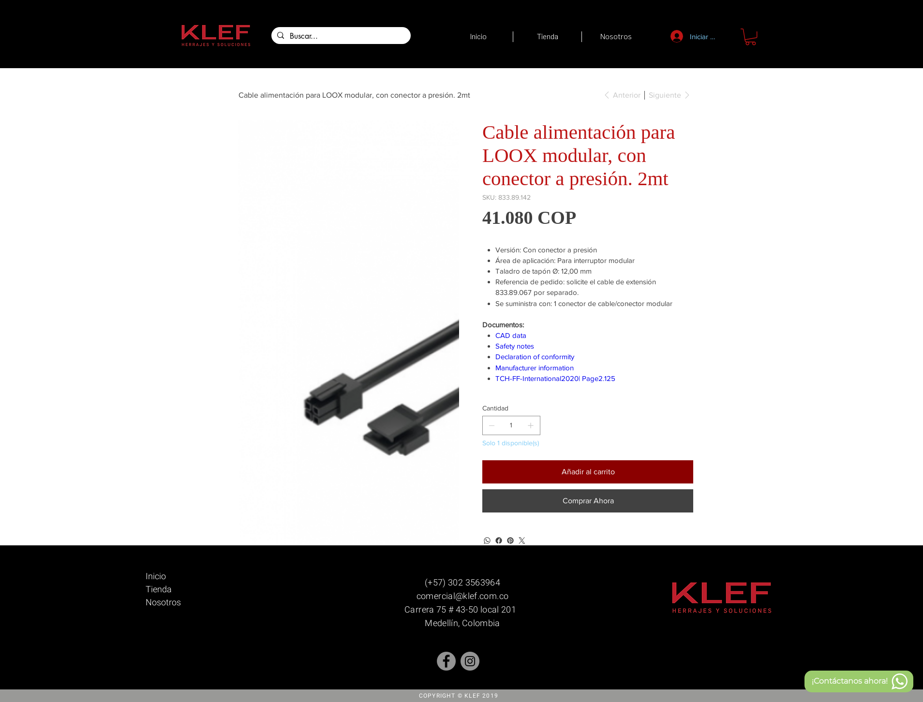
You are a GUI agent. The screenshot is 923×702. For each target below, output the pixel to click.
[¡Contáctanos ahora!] (858, 681)
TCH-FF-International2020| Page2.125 (555, 378)
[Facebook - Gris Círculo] (446, 661)
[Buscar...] (340, 36)
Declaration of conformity (534, 356)
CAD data (510, 335)
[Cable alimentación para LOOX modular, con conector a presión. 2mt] (354, 95)
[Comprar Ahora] (587, 500)
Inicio (156, 576)
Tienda (159, 589)
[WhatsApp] (487, 540)
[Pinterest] (510, 540)
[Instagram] (470, 661)
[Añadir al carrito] (587, 471)
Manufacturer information (534, 368)
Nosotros (163, 602)
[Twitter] (522, 540)
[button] (750, 37)
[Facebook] (499, 540)
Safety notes (514, 346)
